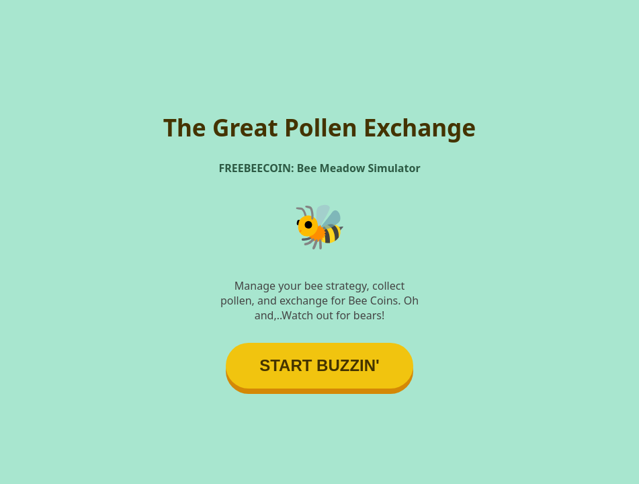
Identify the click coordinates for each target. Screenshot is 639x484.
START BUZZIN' (319, 365)
